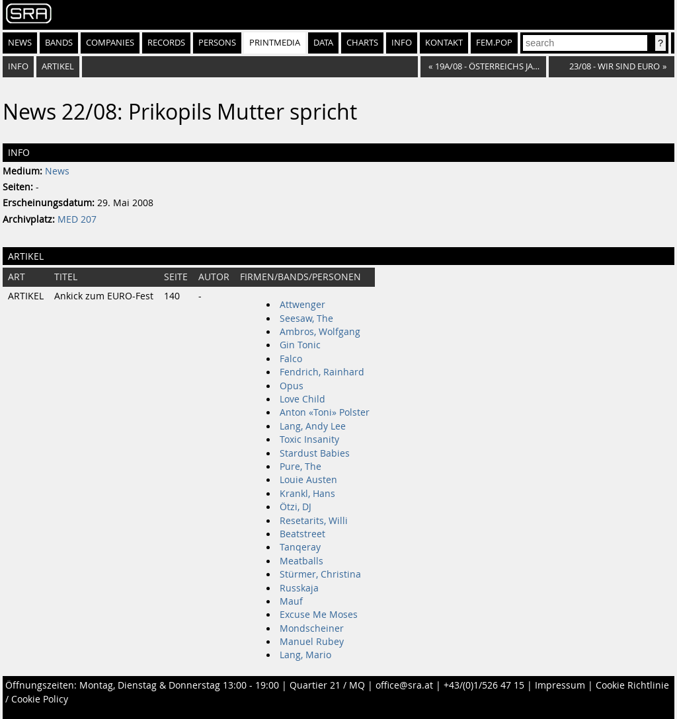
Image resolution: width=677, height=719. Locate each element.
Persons (217, 42)
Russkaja (299, 588)
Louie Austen (308, 480)
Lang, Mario (305, 655)
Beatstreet (302, 534)
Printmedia (274, 42)
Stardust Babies (315, 453)
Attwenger (302, 305)
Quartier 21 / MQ (327, 685)
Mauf (291, 601)
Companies (110, 42)
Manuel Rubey (312, 642)
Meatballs (301, 561)
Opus (291, 386)
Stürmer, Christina (320, 574)
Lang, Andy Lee (313, 426)
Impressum (560, 685)
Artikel (58, 66)
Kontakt (444, 42)
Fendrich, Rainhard (322, 372)
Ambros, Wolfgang (320, 332)
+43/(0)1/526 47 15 (484, 685)
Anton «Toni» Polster (325, 412)
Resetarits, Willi (314, 521)
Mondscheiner (312, 628)
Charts (362, 42)
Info (401, 42)
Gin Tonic (300, 345)
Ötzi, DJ (295, 507)
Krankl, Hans (307, 494)
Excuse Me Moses (319, 615)
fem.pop (494, 42)
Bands (59, 42)
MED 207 (77, 219)
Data (323, 42)
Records (166, 42)
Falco (291, 359)
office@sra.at (404, 685)
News (20, 42)
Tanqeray (300, 547)
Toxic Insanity (309, 439)
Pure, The (300, 467)
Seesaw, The (306, 318)
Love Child (302, 399)
